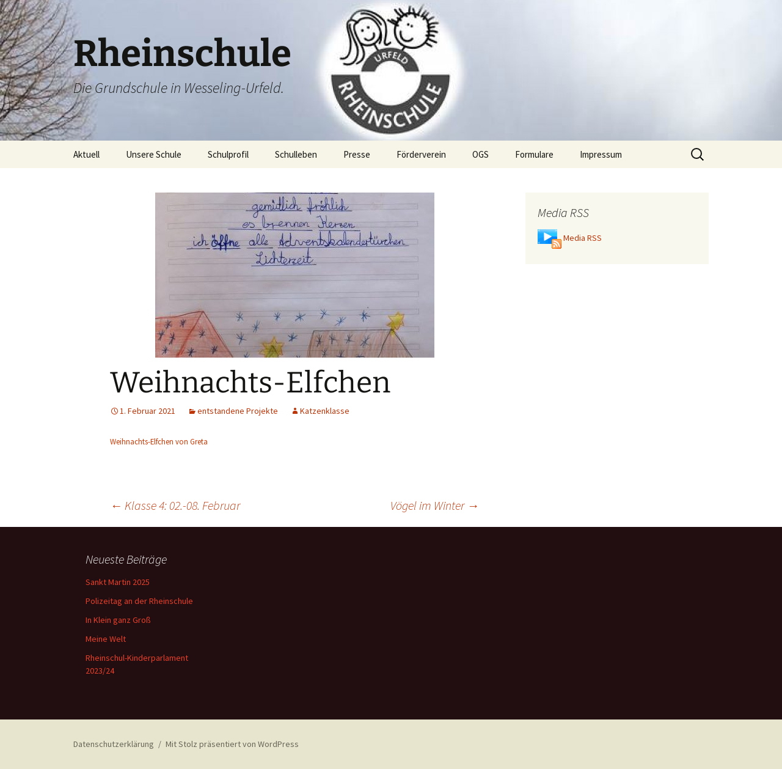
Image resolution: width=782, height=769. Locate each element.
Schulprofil (228, 154)
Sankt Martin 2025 (118, 581)
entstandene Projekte (237, 410)
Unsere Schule (153, 154)
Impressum (601, 154)
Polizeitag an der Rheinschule (139, 600)
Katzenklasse (324, 410)
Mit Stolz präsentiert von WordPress (232, 743)
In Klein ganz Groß (118, 619)
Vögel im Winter (434, 505)
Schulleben (296, 154)
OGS (480, 154)
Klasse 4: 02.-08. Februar (175, 505)
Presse (356, 154)
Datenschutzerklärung (113, 743)
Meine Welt (106, 638)
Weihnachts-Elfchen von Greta (159, 441)
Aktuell (86, 154)
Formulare (534, 154)
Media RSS (582, 237)
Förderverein (421, 154)
